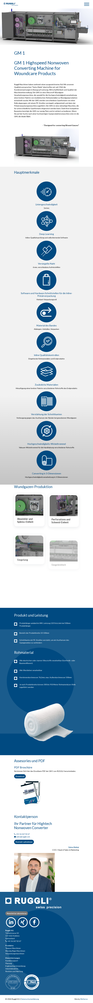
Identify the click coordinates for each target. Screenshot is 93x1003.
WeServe (84, 999)
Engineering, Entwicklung (15, 966)
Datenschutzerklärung (30, 999)
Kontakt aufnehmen (24, 842)
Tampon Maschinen (13, 948)
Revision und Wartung (14, 971)
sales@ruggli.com (23, 837)
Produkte (9, 945)
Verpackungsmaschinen (14, 953)
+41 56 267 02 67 (23, 834)
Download (20, 776)
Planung (8, 963)
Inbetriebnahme (11, 969)
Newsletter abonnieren (17, 913)
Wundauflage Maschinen (15, 951)
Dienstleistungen (12, 958)
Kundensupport (11, 961)
